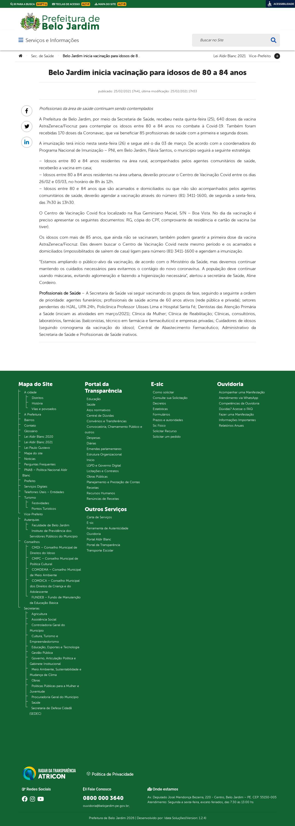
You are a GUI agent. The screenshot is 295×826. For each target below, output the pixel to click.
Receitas (93, 487)
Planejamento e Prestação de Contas (113, 482)
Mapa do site (33, 453)
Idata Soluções (174, 818)
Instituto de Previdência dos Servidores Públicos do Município (54, 533)
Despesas (93, 438)
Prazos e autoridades (168, 420)
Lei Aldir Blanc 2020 (38, 436)
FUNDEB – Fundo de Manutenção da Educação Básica (55, 600)
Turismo (30, 497)
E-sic (90, 523)
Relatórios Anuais (231, 425)
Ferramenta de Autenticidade (107, 528)
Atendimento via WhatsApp (238, 398)
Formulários (161, 414)
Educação (94, 399)
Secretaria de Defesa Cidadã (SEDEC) (51, 710)
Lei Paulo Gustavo (37, 447)
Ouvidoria (94, 534)
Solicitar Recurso (165, 431)
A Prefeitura (32, 414)
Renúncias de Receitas (103, 498)
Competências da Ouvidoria (239, 403)
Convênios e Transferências (107, 421)
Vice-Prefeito (260, 55)
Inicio (90, 460)
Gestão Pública (42, 652)
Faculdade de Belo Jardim (50, 525)
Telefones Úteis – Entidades (44, 492)
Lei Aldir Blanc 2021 (229, 55)
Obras (36, 680)
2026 (130, 818)
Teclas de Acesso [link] (71, 4)
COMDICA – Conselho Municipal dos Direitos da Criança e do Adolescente (55, 586)
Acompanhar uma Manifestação (242, 392)
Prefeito (29, 481)
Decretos (159, 403)
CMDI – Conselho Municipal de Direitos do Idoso (53, 550)
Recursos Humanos (101, 493)
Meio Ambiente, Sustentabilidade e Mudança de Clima (55, 672)
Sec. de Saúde (42, 56)
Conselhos (32, 542)
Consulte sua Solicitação (170, 398)
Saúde (36, 702)
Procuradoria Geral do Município (55, 697)
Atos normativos (98, 410)
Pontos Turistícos (44, 508)
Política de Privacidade (109, 774)
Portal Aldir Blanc (99, 539)
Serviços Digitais (35, 486)
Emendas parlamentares (104, 449)
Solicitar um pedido (167, 436)
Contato (30, 425)
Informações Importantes (237, 420)
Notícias (29, 459)
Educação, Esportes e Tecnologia (55, 647)
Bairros (29, 420)
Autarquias (31, 520)
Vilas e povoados (44, 409)
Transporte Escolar (100, 550)
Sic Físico (159, 425)
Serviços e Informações (52, 40)
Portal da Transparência (103, 545)
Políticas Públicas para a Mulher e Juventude (54, 688)
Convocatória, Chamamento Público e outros (113, 429)
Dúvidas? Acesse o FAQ (236, 409)
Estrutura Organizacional (104, 454)
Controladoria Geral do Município (47, 627)
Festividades (40, 503)
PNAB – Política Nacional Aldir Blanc (44, 472)
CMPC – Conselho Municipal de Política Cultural (54, 561)
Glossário (31, 431)
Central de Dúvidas (100, 415)
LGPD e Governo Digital (104, 465)
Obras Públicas (97, 476)
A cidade (30, 392)
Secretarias (31, 608)
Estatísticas (160, 409)
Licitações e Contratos (103, 471)
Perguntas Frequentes (40, 464)
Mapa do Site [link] (110, 4)
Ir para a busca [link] (28, 4)
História (37, 403)
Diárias (91, 443)
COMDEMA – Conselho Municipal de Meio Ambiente (55, 572)
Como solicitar (163, 392)
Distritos (37, 398)
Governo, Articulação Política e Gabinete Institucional (53, 661)
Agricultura (39, 614)
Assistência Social (44, 619)
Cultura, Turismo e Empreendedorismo (44, 638)
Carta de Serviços (99, 517)
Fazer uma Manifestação (236, 414)
